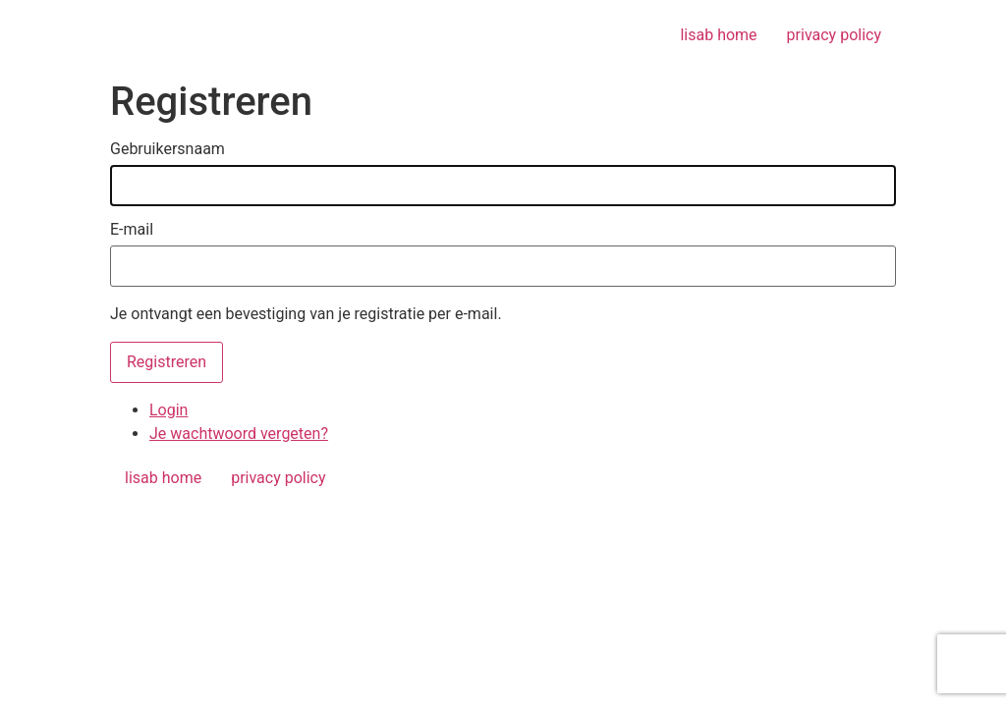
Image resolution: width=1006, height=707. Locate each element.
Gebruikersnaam (167, 149)
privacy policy (834, 35)
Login (168, 410)
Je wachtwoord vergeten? (238, 433)
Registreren (166, 362)
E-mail (131, 230)
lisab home (718, 35)
